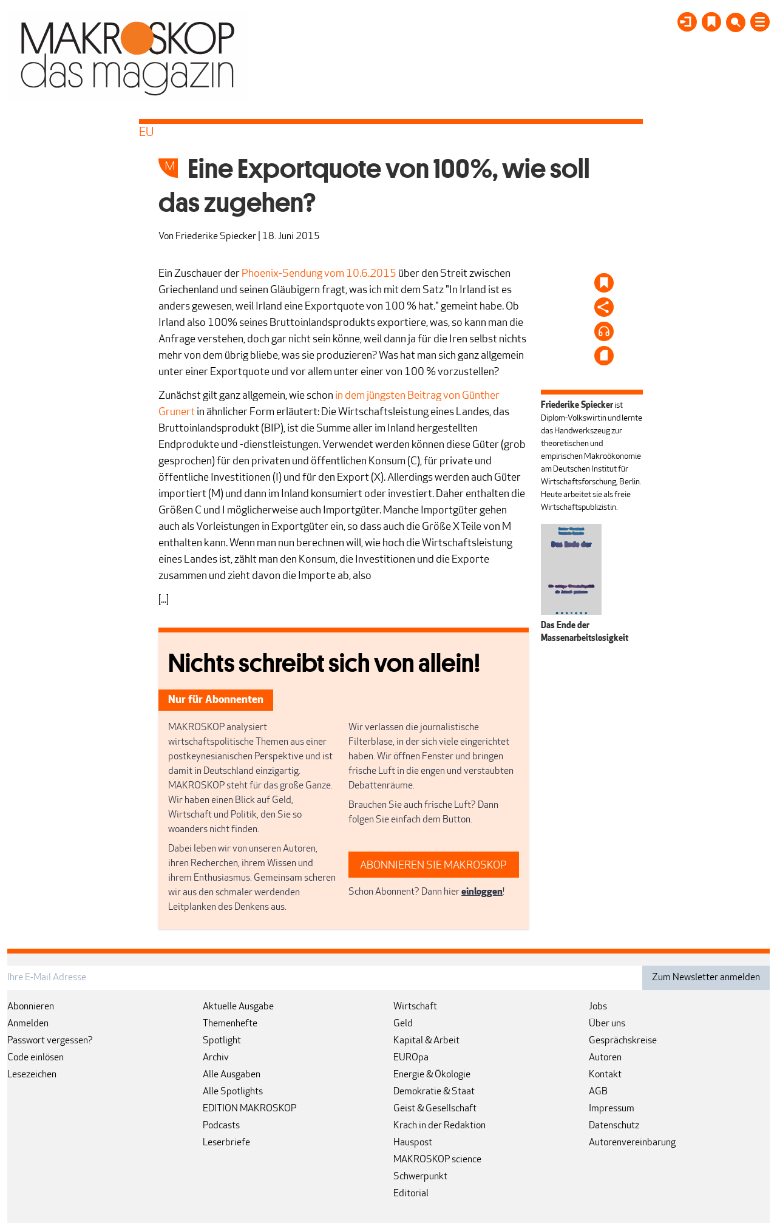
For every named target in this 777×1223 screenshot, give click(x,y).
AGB (598, 1092)
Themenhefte (230, 1024)
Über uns (607, 1024)
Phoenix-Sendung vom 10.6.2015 (319, 274)
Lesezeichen (31, 1075)
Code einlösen (35, 1058)
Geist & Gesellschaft (435, 1109)
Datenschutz (614, 1126)
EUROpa (411, 1058)
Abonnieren (30, 1007)
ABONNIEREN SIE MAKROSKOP (433, 866)
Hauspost (412, 1143)
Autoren (605, 1058)
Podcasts (221, 1126)
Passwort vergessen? (50, 1041)
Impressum (611, 1109)
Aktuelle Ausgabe (238, 1007)
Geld (403, 1024)
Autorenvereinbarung (632, 1143)
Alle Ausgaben (231, 1075)
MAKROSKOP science (437, 1160)
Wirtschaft (415, 1007)
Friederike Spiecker (215, 237)
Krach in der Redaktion (439, 1126)
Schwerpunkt (420, 1177)
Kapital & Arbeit (426, 1041)
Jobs (598, 1007)
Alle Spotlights (233, 1092)
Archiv (216, 1058)
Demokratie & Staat (434, 1092)
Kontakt (605, 1075)
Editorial (411, 1194)
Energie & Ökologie (431, 1075)
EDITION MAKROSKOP (249, 1109)
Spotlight (222, 1041)
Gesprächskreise (623, 1041)
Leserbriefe (226, 1143)
